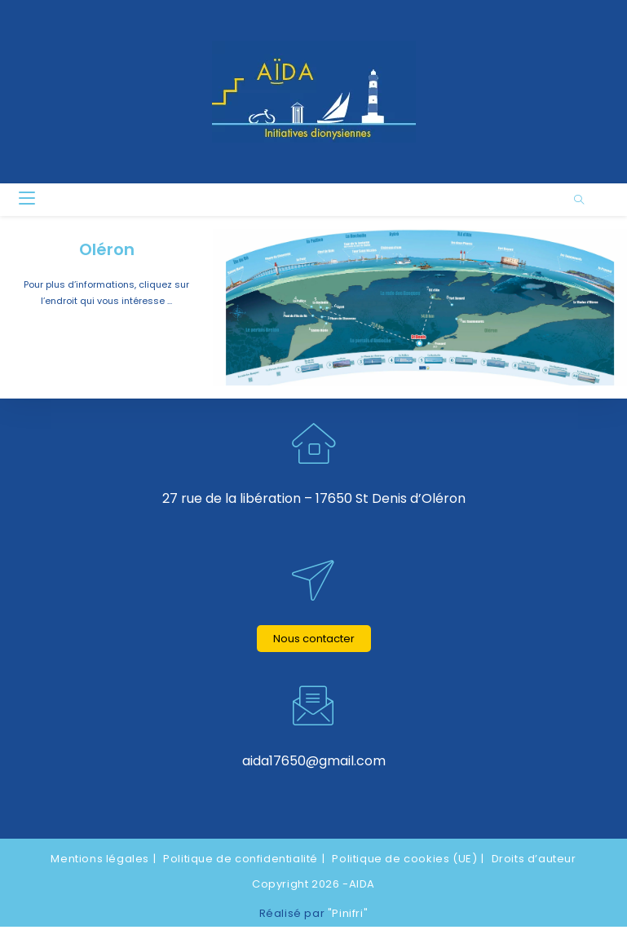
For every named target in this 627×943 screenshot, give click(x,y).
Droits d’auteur (534, 858)
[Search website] (578, 200)
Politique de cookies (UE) (404, 858)
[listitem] (237, 271)
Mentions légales (100, 858)
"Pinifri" (348, 913)
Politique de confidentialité (240, 858)
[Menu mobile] (27, 199)
